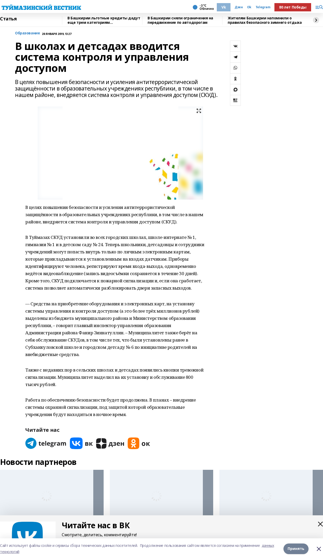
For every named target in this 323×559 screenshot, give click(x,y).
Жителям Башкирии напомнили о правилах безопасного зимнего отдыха (265, 20)
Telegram (263, 7)
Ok (249, 7)
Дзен (239, 7)
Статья (8, 19)
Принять (296, 548)
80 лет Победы (292, 7)
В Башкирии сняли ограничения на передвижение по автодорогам (180, 20)
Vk (223, 7)
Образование (27, 33)
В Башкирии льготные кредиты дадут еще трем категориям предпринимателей (103, 20)
